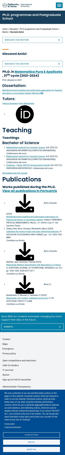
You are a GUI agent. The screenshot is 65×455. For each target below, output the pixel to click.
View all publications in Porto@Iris (29, 191)
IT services (7, 370)
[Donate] (32, 326)
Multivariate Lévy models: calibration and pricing (27, 298)
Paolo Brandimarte (26, 103)
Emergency (8, 348)
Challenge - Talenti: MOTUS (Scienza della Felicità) (28, 165)
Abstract (36, 93)
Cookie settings (31, 435)
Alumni (5, 32)
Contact (6, 339)
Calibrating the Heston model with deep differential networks (32, 231)
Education (13, 29)
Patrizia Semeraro (10, 103)
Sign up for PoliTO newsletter (16, 379)
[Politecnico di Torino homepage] (17, 5)
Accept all (31, 449)
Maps (5, 344)
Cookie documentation (12, 427)
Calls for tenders (10, 365)
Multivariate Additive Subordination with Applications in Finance (33, 265)
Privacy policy (9, 424)
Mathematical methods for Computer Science (25, 147)
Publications (21, 179)
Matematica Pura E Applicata (38, 72)
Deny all (31, 442)
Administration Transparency (16, 386)
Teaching (17, 130)
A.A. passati (14, 173)
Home (5, 29)
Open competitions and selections (19, 360)
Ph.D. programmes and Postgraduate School (31, 17)
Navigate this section (32, 64)
